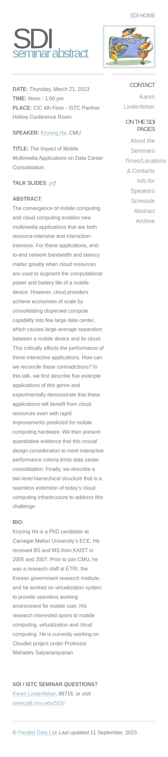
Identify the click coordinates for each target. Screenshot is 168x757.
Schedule (143, 201)
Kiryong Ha (53, 133)
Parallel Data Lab (38, 732)
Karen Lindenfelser (34, 693)
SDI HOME (142, 15)
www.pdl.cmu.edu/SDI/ (39, 703)
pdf (52, 183)
